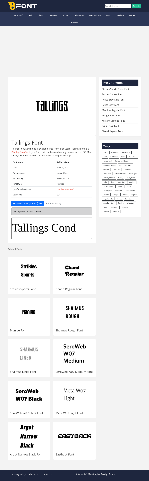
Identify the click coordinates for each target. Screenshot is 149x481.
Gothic (132, 15)
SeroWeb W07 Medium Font (74, 372)
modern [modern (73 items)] (120, 186)
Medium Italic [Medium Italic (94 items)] (108, 186)
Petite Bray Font (110, 104)
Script (65, 15)
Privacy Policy (19, 474)
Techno (120, 15)
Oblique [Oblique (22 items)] (115, 194)
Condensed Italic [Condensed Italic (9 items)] (125, 165)
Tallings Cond (51, 228)
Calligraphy (79, 15)
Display (41, 15)
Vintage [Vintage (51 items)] (106, 211)
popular (53, 15)
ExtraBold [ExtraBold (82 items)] (127, 169)
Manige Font (18, 330)
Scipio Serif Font (110, 126)
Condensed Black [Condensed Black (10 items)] (121, 161)
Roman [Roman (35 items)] (119, 199)
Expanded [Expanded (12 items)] (116, 169)
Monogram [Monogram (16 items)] (107, 190)
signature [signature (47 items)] (130, 203)
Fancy (108, 15)
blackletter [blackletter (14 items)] (126, 152)
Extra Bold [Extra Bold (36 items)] (107, 173)
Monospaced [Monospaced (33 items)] (130, 190)
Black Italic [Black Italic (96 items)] (115, 152)
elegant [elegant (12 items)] (106, 169)
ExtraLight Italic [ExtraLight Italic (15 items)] (109, 178)
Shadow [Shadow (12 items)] (121, 203)
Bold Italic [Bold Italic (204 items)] (114, 157)
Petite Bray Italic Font (113, 99)
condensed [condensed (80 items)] (107, 161)
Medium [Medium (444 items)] (132, 182)
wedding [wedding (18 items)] (116, 211)
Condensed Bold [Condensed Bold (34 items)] (109, 165)
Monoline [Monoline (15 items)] (118, 190)
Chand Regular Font (69, 289)
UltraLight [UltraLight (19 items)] (124, 207)
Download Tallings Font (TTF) (27, 203)
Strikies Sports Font (23, 289)
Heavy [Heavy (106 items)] (120, 178)
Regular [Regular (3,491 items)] (134, 194)
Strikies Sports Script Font (115, 89)
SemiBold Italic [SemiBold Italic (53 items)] (108, 203)
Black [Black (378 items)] (105, 152)
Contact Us (47, 474)
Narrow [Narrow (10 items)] (106, 194)
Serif (30, 15)
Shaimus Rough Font (69, 330)
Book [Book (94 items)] (123, 157)
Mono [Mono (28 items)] (129, 186)
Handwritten (95, 15)
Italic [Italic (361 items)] (105, 182)
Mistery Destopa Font (113, 120)
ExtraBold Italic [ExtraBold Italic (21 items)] (120, 173)
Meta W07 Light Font (69, 413)
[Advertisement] (74, 50)
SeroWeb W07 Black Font (26, 413)
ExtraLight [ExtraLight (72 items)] (133, 173)
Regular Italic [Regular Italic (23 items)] (108, 199)
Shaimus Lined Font (23, 372)
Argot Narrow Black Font (26, 454)
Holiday (74, 22)
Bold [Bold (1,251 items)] (105, 157)
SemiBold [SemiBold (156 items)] (128, 199)
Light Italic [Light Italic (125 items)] (121, 182)
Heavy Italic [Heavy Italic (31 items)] (130, 178)
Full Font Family (53, 203)
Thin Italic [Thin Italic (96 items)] (113, 207)
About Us (33, 474)
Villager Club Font (111, 115)
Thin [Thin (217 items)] (105, 207)
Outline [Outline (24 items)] (124, 194)
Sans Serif (18, 15)
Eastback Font (65, 454)
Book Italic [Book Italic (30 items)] (132, 157)
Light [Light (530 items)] (112, 182)
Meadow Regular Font (113, 110)
